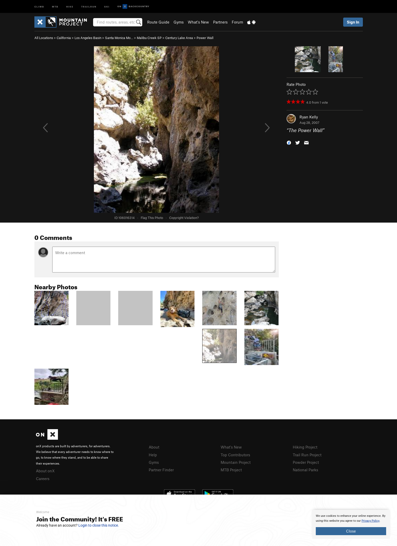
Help (153, 454)
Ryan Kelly (308, 117)
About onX (45, 470)
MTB (55, 6)
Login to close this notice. (98, 525)
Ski (107, 6)
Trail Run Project (307, 454)
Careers (42, 478)
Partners (220, 22)
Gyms (179, 22)
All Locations (43, 38)
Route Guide (158, 22)
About (154, 447)
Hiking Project (305, 447)
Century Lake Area (179, 38)
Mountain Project (236, 462)
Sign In (353, 22)
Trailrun (88, 6)
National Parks (305, 469)
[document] (351, 524)
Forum (237, 22)
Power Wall (205, 38)
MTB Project (231, 469)
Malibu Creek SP (149, 38)
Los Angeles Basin (87, 38)
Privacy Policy (370, 520)
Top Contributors (235, 454)
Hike (69, 6)
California (64, 38)
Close (351, 531)
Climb (39, 6)
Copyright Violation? (184, 218)
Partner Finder (161, 469)
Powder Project (306, 462)
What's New (198, 22)
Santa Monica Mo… (119, 38)
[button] (289, 142)
